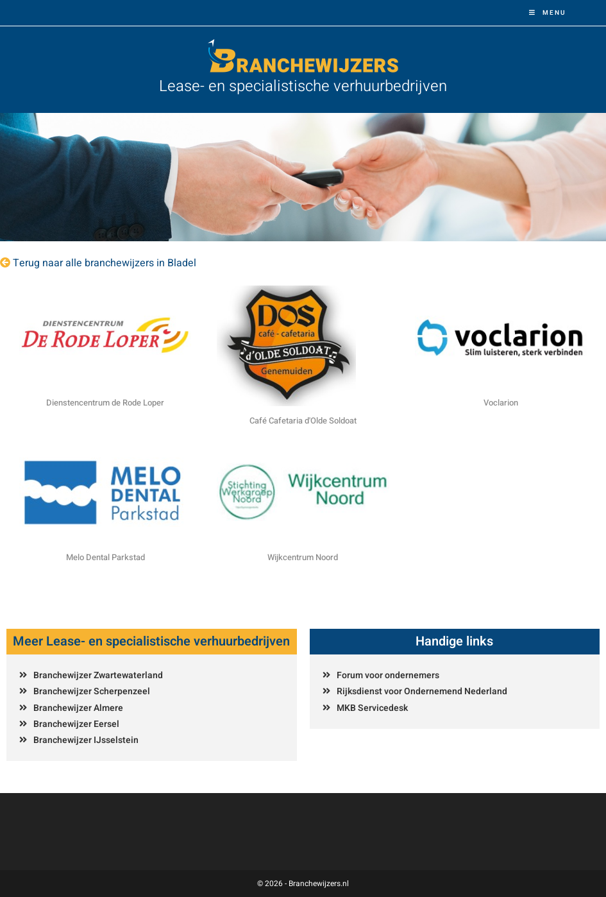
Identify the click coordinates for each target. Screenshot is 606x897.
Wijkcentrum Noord (302, 557)
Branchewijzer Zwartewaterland (98, 675)
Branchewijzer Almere (78, 708)
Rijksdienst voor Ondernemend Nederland (422, 691)
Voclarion (501, 403)
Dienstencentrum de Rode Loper (105, 403)
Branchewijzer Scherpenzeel (91, 691)
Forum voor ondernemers (388, 675)
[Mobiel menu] (547, 12)
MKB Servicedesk (372, 708)
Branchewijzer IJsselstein (86, 740)
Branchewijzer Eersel (76, 724)
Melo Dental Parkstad (105, 557)
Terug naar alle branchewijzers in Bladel (104, 263)
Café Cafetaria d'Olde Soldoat (303, 420)
